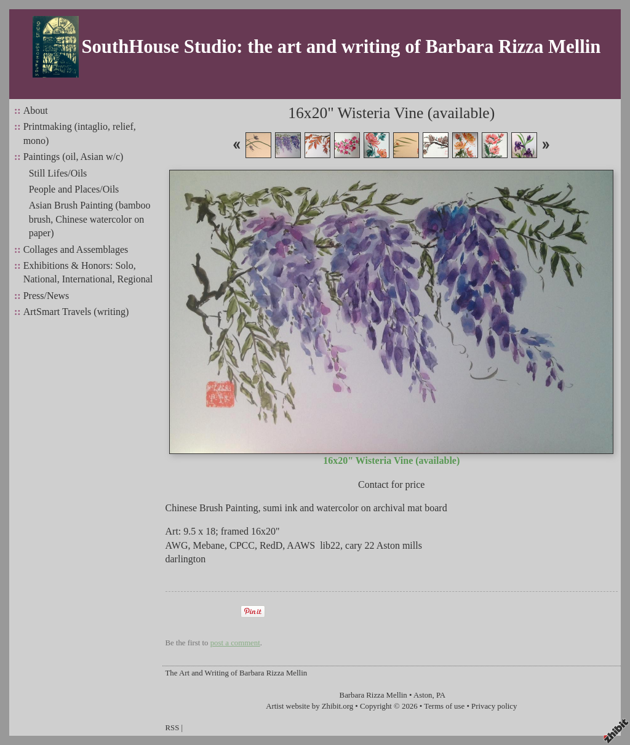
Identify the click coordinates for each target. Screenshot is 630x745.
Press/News (46, 295)
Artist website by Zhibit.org (309, 706)
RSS (172, 727)
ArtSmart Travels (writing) (76, 311)
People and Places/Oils (74, 189)
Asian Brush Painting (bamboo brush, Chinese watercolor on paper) (90, 219)
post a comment (235, 643)
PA (440, 695)
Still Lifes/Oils (58, 173)
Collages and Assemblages (76, 249)
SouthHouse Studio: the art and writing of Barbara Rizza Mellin (340, 46)
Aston (423, 695)
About (35, 110)
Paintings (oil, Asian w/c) (73, 156)
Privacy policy (494, 706)
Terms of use (444, 706)
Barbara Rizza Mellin (373, 695)
